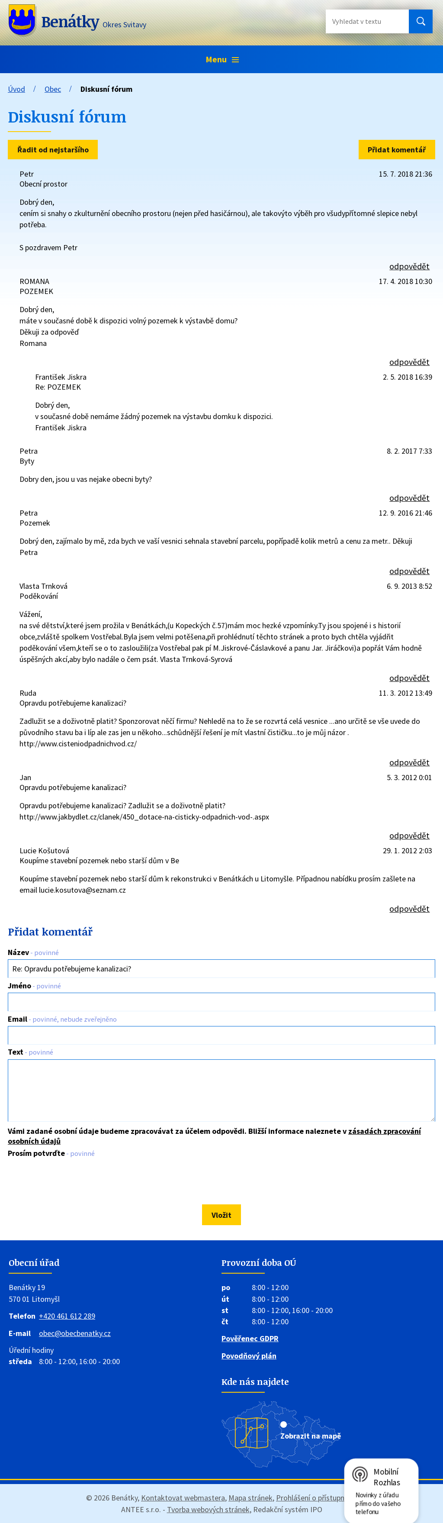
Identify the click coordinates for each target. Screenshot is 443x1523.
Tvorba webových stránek (208, 1509)
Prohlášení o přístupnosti (316, 1498)
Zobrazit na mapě (310, 1436)
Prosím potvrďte (51, 1153)
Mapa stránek (250, 1498)
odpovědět (409, 266)
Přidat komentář (397, 150)
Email (62, 1019)
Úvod (16, 89)
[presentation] (71, 1181)
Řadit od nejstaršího (53, 150)
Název (33, 952)
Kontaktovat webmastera (183, 1498)
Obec (53, 89)
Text (30, 1052)
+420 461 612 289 (67, 1316)
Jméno (34, 986)
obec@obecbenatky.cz (75, 1333)
